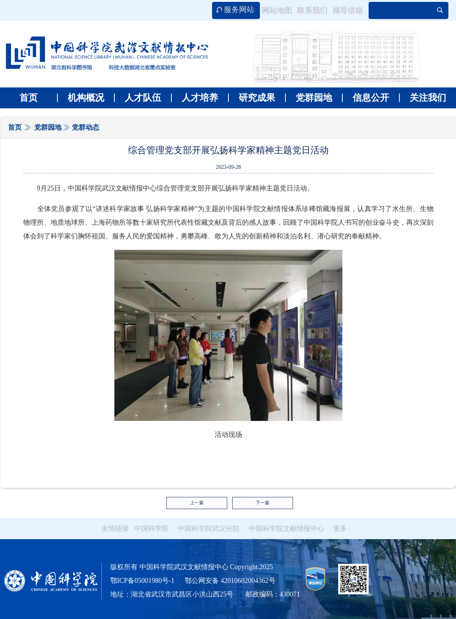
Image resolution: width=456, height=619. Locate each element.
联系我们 (312, 10)
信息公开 (365, 98)
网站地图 (277, 10)
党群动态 (85, 127)
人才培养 (194, 98)
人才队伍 (137, 98)
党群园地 (308, 98)
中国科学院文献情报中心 (286, 528)
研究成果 (251, 98)
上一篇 (197, 502)
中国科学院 (152, 528)
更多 (342, 528)
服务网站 (239, 9)
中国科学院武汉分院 (208, 528)
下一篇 (262, 502)
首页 (28, 98)
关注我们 (422, 98)
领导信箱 (347, 10)
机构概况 (80, 98)
